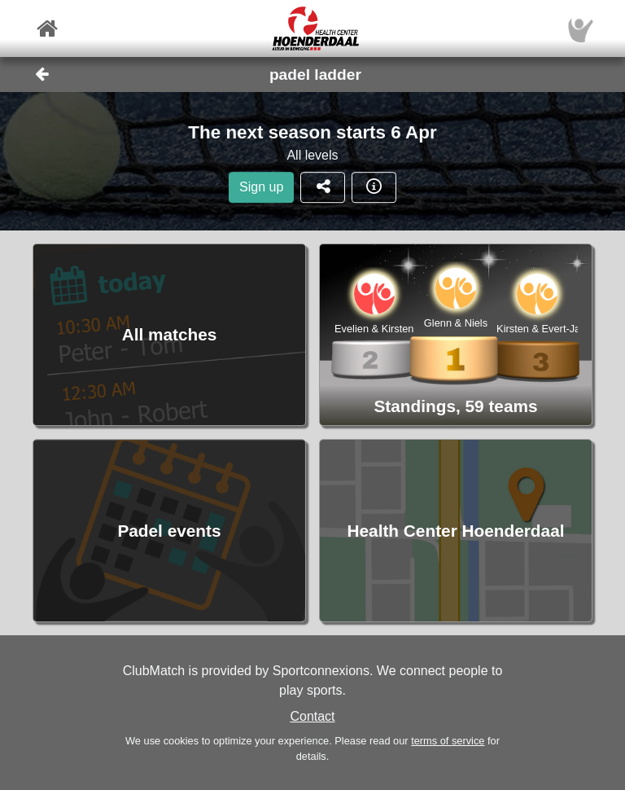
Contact (312, 716)
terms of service (447, 741)
